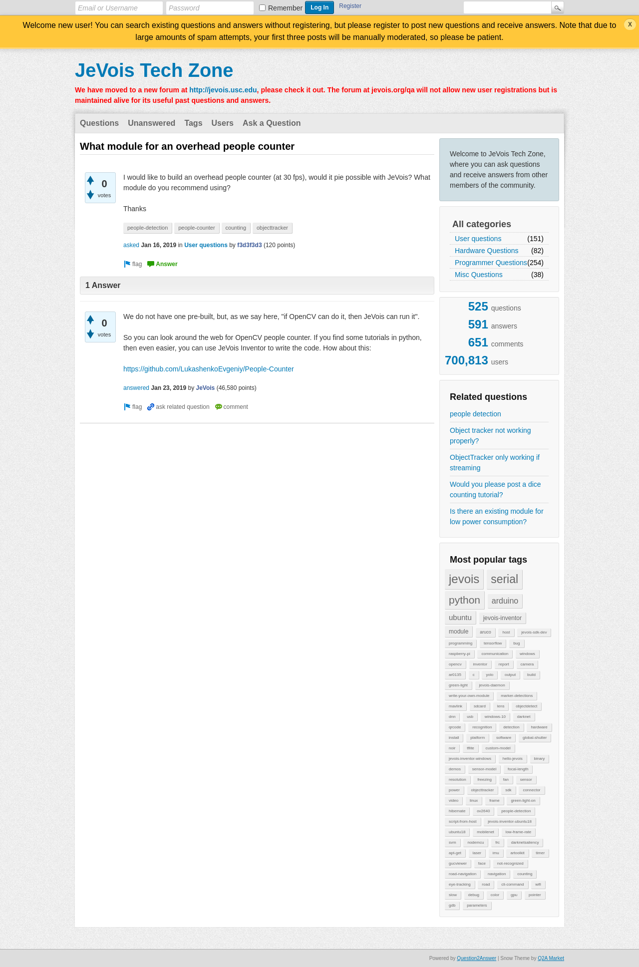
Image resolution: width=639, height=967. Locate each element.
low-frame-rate (519, 832)
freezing (484, 779)
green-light (458, 685)
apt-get (455, 853)
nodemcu (475, 842)
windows (527, 653)
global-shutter (535, 737)
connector (531, 790)
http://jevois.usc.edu (223, 90)
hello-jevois (513, 758)
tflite (470, 748)
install (454, 737)
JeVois (205, 387)
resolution (457, 779)
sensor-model (484, 769)
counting (524, 874)
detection (511, 727)
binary (539, 758)
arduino (505, 601)
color (495, 895)
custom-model (498, 748)
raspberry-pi (459, 653)
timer (540, 853)
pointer (535, 895)
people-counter (196, 228)
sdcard (480, 706)
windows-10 (495, 716)
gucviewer (458, 863)
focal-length (518, 769)
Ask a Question (272, 123)
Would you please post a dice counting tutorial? (495, 489)
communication (494, 653)
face (482, 863)
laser (477, 853)
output (510, 674)
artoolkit (517, 853)
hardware (539, 727)
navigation (497, 874)
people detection (475, 414)
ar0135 (455, 674)
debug (473, 895)
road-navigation (462, 874)
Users (223, 123)
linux (474, 800)
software (503, 737)
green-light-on (523, 800)
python (464, 600)
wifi (538, 884)
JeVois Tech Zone (154, 70)
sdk (508, 790)
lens (501, 706)
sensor (526, 779)
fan (506, 779)
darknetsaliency (525, 842)
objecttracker (482, 790)
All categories (481, 224)
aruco (485, 632)
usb (470, 716)
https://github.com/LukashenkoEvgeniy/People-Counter (208, 369)
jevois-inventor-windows (470, 758)
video (453, 800)
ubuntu (460, 617)
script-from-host (463, 821)
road (486, 884)
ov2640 (483, 811)
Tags (193, 123)
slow (453, 895)
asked (131, 245)
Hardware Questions (487, 251)
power (454, 790)
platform (477, 737)
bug (516, 643)
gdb (452, 905)
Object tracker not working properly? (490, 435)
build (531, 674)
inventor (480, 664)
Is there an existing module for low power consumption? (497, 516)
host (506, 632)
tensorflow (493, 643)
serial (504, 579)
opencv (455, 664)
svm (452, 842)
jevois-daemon (492, 685)
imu (496, 853)
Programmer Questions (491, 263)
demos (455, 769)
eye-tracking (460, 884)
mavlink (455, 706)
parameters (477, 905)
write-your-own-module (469, 695)
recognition (482, 727)
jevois (464, 579)
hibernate (457, 811)
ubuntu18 (457, 832)
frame (494, 800)
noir (452, 748)
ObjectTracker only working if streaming (495, 462)
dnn (452, 716)
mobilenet (485, 832)
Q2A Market (551, 958)
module (458, 631)
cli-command (512, 884)
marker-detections (517, 695)
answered (136, 387)
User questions (478, 239)
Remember (285, 7)
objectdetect (526, 706)
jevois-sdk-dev (534, 632)
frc (497, 842)
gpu (514, 895)
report (504, 664)
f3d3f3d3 (249, 245)
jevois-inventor (502, 618)
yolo (489, 674)
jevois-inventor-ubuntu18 (510, 821)
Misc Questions (479, 275)
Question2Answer (476, 958)
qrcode (455, 727)
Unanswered (151, 123)
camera (527, 664)
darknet (524, 716)
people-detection (516, 811)
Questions (99, 123)
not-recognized (510, 863)
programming (460, 643)
